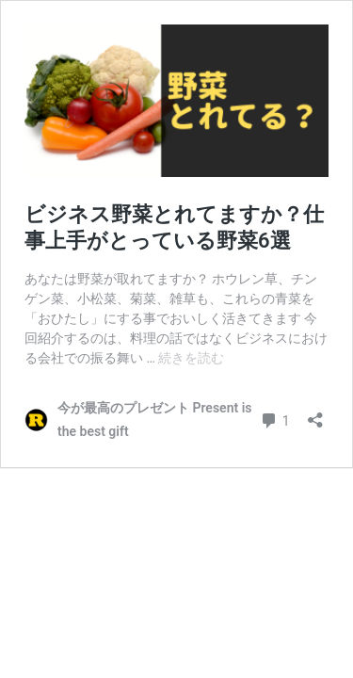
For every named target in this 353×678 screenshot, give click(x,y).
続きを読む (191, 357)
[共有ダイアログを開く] (315, 413)
